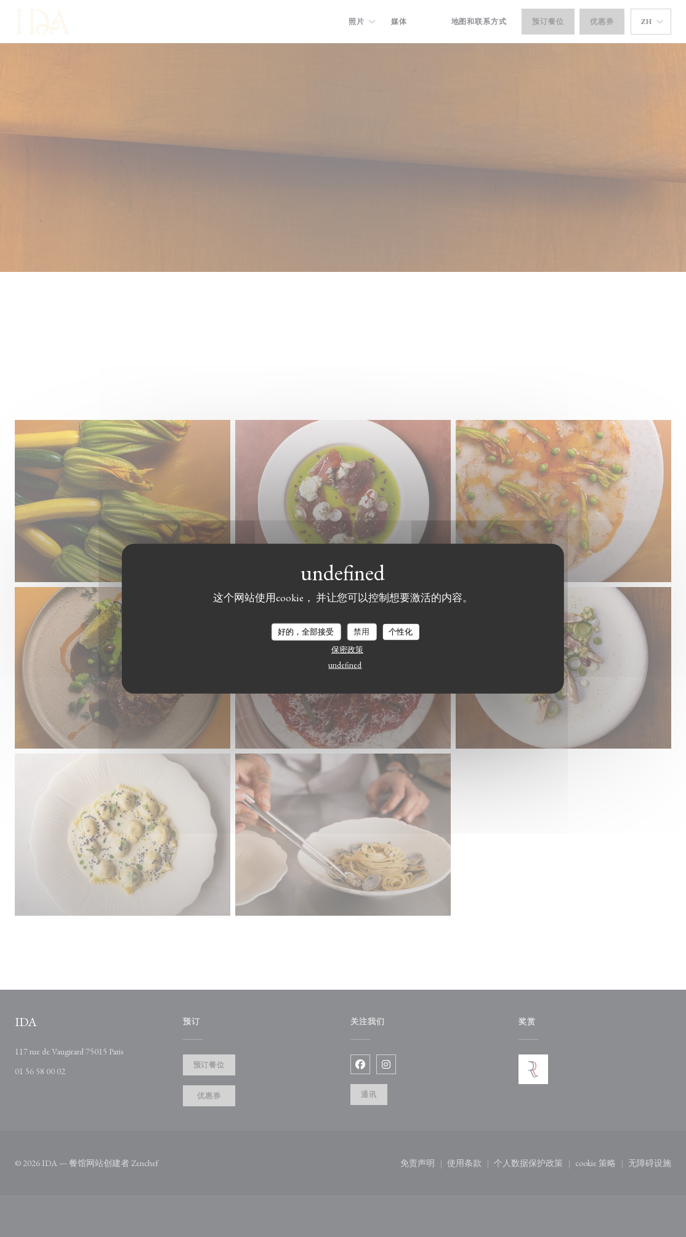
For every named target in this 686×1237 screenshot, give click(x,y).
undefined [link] (344, 664)
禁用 (361, 632)
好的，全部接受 (306, 632)
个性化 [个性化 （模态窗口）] (401, 632)
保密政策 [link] (347, 649)
